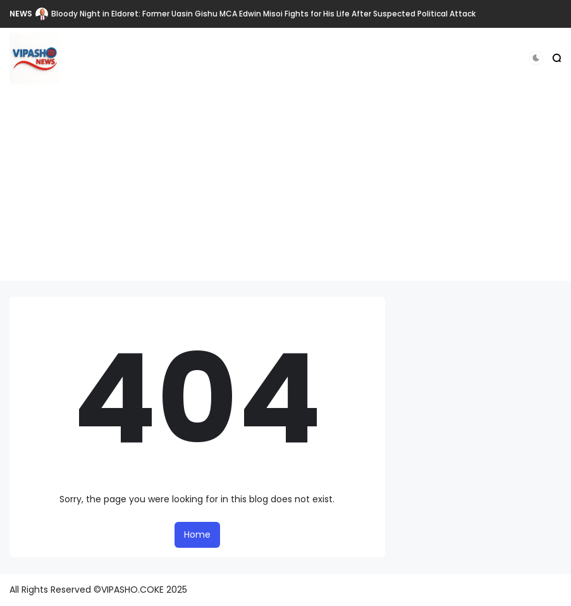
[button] (536, 58)
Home (197, 534)
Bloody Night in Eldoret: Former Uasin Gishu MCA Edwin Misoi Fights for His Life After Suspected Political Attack (263, 13)
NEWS (20, 13)
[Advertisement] (285, 192)
